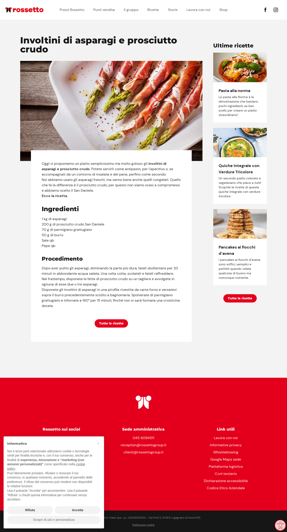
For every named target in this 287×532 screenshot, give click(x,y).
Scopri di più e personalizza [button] (53, 519)
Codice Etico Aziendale (226, 488)
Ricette (153, 9)
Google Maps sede (225, 459)
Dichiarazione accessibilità (226, 480)
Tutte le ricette (111, 323)
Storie (173, 9)
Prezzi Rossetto (72, 9)
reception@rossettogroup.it (143, 445)
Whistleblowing (225, 452)
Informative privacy (226, 445)
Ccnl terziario (226, 473)
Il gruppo (131, 9)
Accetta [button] (77, 510)
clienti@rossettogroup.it (143, 452)
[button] (98, 443)
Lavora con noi (198, 9)
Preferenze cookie (143, 525)
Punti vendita (104, 9)
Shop (223, 9)
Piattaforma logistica (226, 466)
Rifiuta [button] (30, 510)
